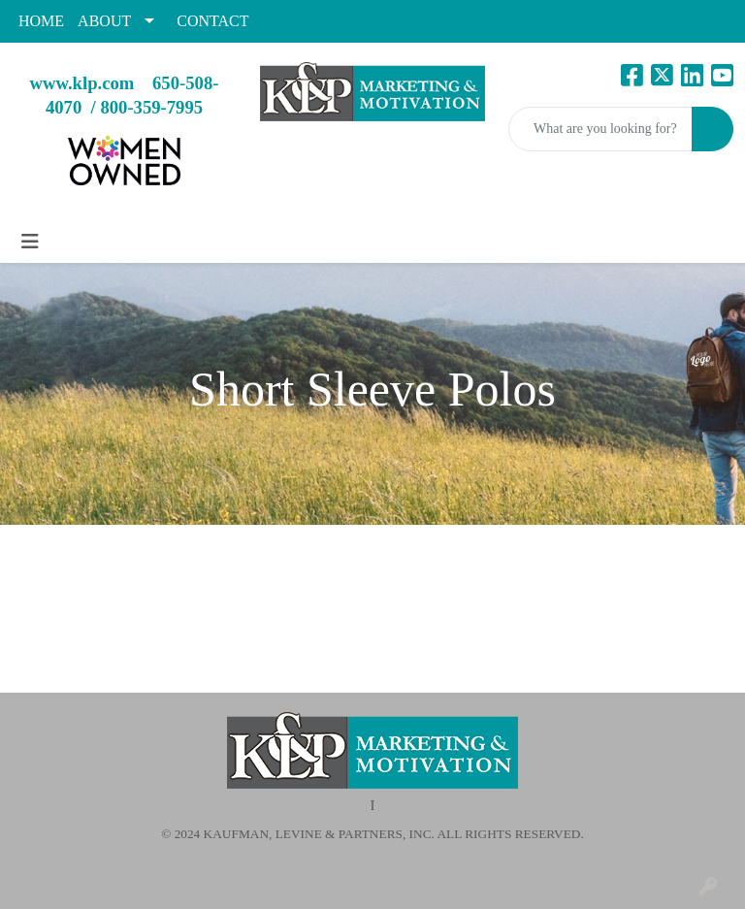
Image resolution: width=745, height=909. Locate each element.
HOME (41, 21)
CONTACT (212, 21)
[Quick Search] (600, 129)
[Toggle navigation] (30, 241)
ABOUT (104, 21)
